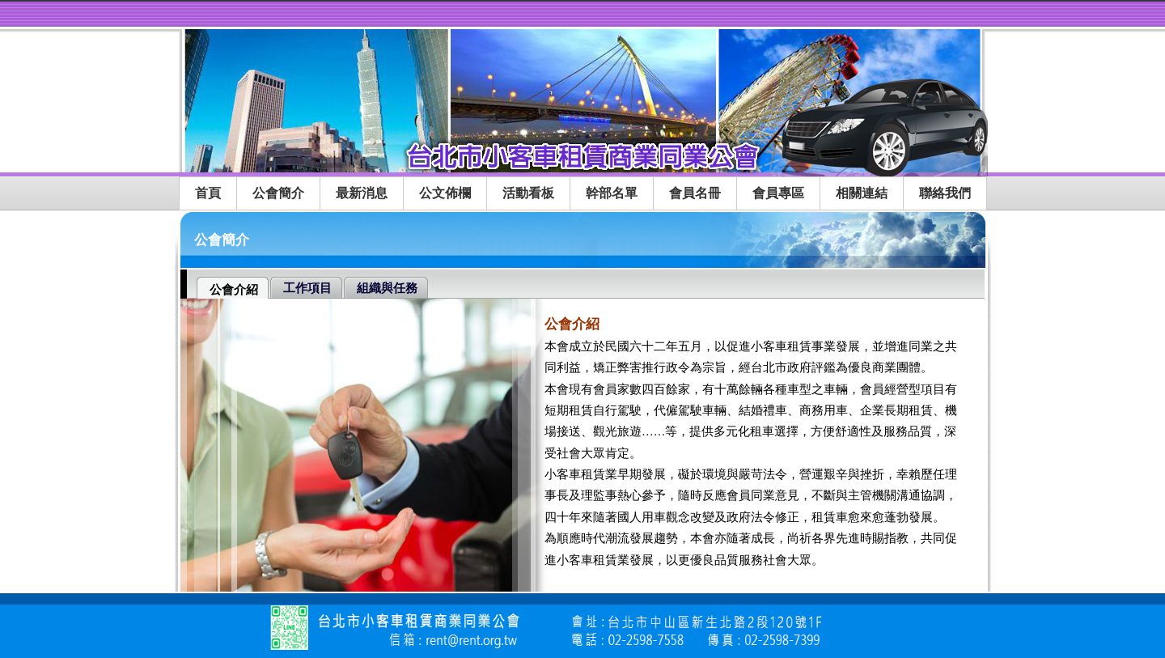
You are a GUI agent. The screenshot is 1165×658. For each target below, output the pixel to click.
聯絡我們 (945, 193)
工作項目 (307, 288)
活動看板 (528, 193)
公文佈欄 (445, 193)
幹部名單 (612, 193)
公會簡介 (278, 193)
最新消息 (362, 193)
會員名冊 (695, 193)
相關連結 (862, 193)
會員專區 (778, 193)
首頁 (208, 193)
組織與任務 (387, 288)
